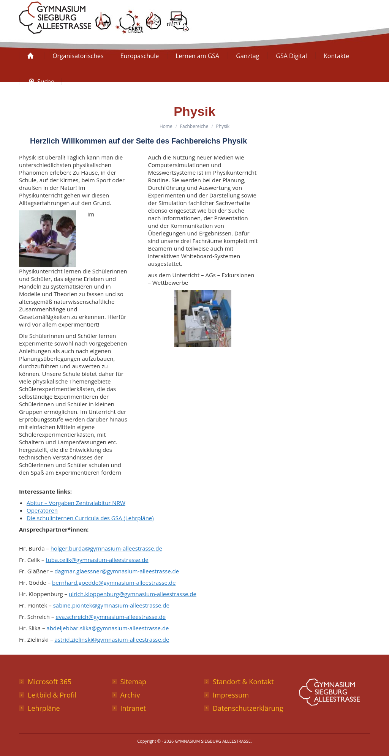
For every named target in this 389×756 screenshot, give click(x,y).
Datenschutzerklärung (248, 708)
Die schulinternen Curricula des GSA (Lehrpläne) (90, 518)
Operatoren (42, 510)
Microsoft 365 (49, 681)
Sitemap (133, 681)
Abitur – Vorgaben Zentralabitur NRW (76, 503)
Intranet (133, 708)
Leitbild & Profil (52, 695)
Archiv (130, 695)
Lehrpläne (44, 708)
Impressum (231, 695)
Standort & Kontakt (243, 681)
